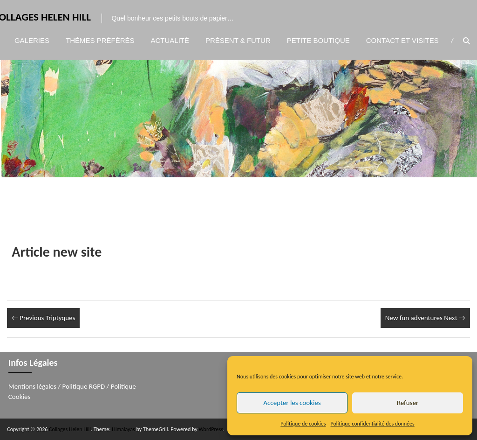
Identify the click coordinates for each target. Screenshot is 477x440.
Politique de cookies (303, 423)
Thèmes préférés (100, 40)
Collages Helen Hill (70, 429)
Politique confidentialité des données (373, 423)
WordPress (210, 429)
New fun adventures (425, 318)
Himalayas (123, 429)
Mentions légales (32, 386)
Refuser (407, 402)
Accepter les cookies (291, 402)
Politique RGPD (83, 386)
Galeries (31, 40)
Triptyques (43, 318)
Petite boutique (318, 40)
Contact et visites (402, 40)
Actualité (170, 40)
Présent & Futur (238, 40)
